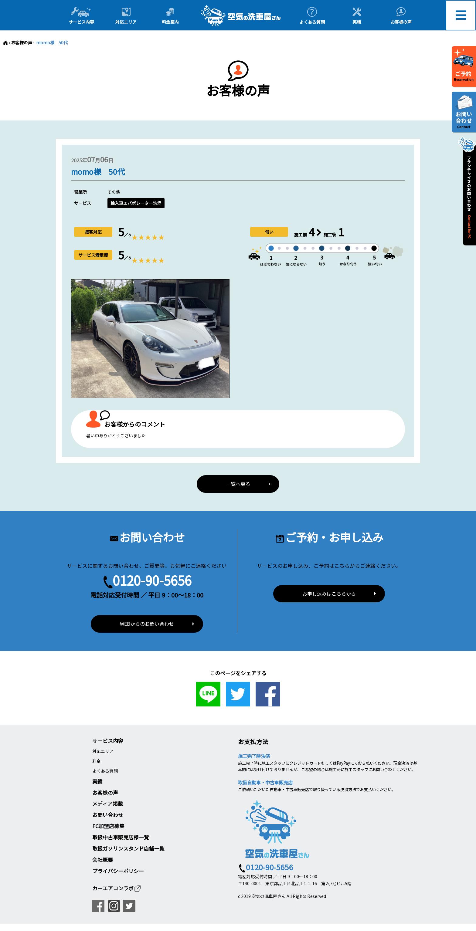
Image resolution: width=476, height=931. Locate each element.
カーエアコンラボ (116, 888)
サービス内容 (107, 740)
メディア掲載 (107, 803)
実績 (97, 781)
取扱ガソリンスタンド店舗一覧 (128, 848)
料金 (96, 761)
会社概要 (102, 859)
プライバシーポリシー (118, 871)
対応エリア (103, 751)
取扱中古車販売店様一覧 (120, 837)
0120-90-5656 (152, 580)
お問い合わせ (107, 814)
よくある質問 (105, 771)
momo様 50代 (51, 42)
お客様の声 (21, 42)
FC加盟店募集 (108, 826)
